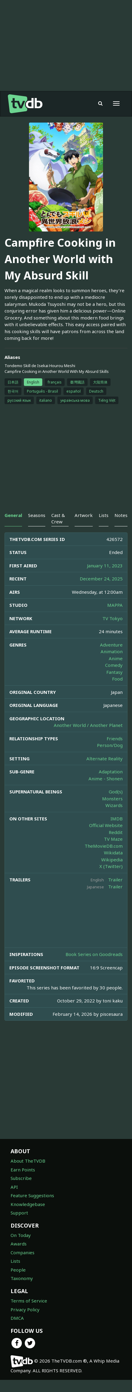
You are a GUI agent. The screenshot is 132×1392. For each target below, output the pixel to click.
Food (117, 679)
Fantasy (114, 672)
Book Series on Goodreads (94, 954)
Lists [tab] (103, 515)
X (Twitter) (111, 866)
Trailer (115, 880)
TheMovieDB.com (104, 846)
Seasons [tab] (36, 515)
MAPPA (115, 605)
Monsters (112, 799)
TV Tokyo (112, 618)
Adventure (111, 645)
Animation (112, 651)
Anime (116, 658)
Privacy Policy (25, 1309)
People (18, 1270)
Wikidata (113, 853)
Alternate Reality (104, 758)
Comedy (114, 665)
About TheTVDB (28, 1161)
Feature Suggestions (32, 1195)
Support (19, 1213)
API (14, 1187)
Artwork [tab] (84, 515)
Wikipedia (112, 859)
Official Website (106, 825)
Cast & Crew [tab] (58, 518)
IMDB (117, 819)
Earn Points (23, 1170)
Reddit (116, 832)
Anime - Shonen (106, 778)
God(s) (116, 792)
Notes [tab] (120, 515)
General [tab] (13, 515)
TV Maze (113, 839)
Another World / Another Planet (88, 725)
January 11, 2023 (105, 566)
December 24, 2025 (101, 579)
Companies (22, 1252)
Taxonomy (22, 1278)
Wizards (114, 805)
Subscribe (21, 1178)
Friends (115, 738)
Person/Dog (110, 745)
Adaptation (111, 772)
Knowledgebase (28, 1204)
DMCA (17, 1318)
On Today (21, 1235)
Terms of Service (29, 1301)
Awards (19, 1244)
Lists (15, 1261)
